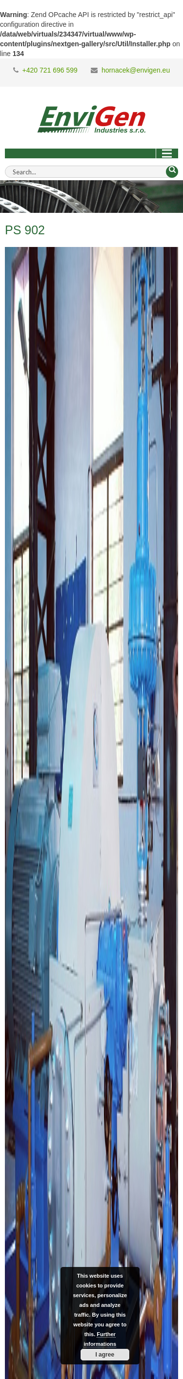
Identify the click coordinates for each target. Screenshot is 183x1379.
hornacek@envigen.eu (136, 70)
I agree (104, 1354)
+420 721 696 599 (50, 70)
